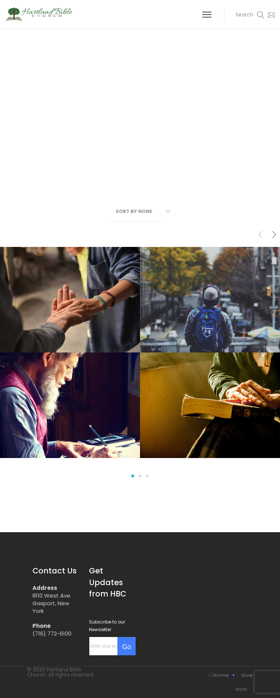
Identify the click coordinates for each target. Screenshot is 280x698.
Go (126, 647)
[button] (244, 14)
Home (218, 675)
